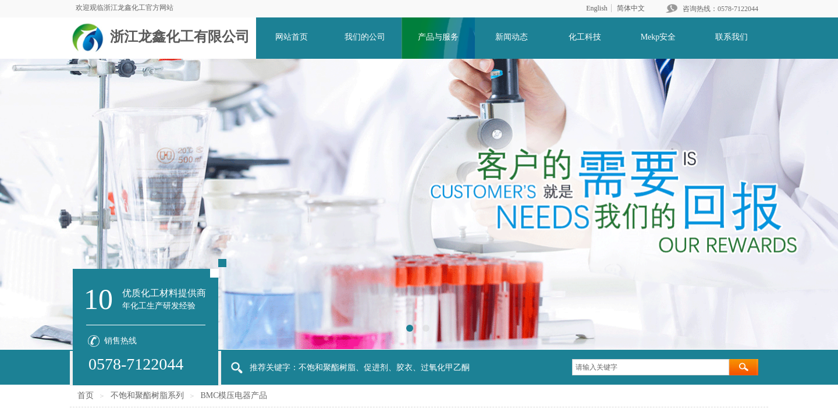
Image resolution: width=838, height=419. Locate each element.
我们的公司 (365, 37)
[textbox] (650, 367)
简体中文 (631, 8)
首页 (85, 395)
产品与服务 (438, 37)
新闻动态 (511, 37)
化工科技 (585, 37)
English (597, 8)
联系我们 (731, 37)
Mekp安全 (658, 37)
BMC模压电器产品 (233, 395)
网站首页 (291, 37)
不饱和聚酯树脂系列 (147, 395)
